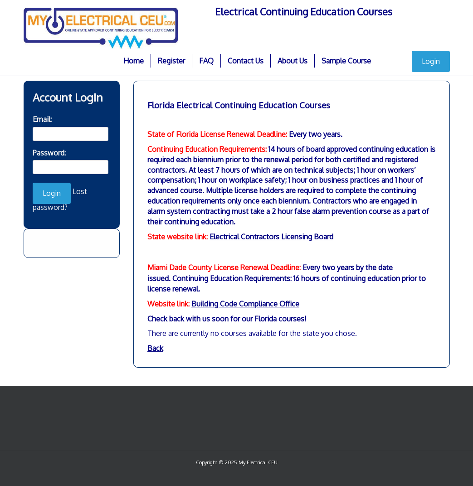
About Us (292, 60)
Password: (49, 152)
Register (171, 60)
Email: (42, 119)
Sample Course (346, 60)
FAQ (206, 60)
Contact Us (245, 60)
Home (133, 60)
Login (431, 61)
